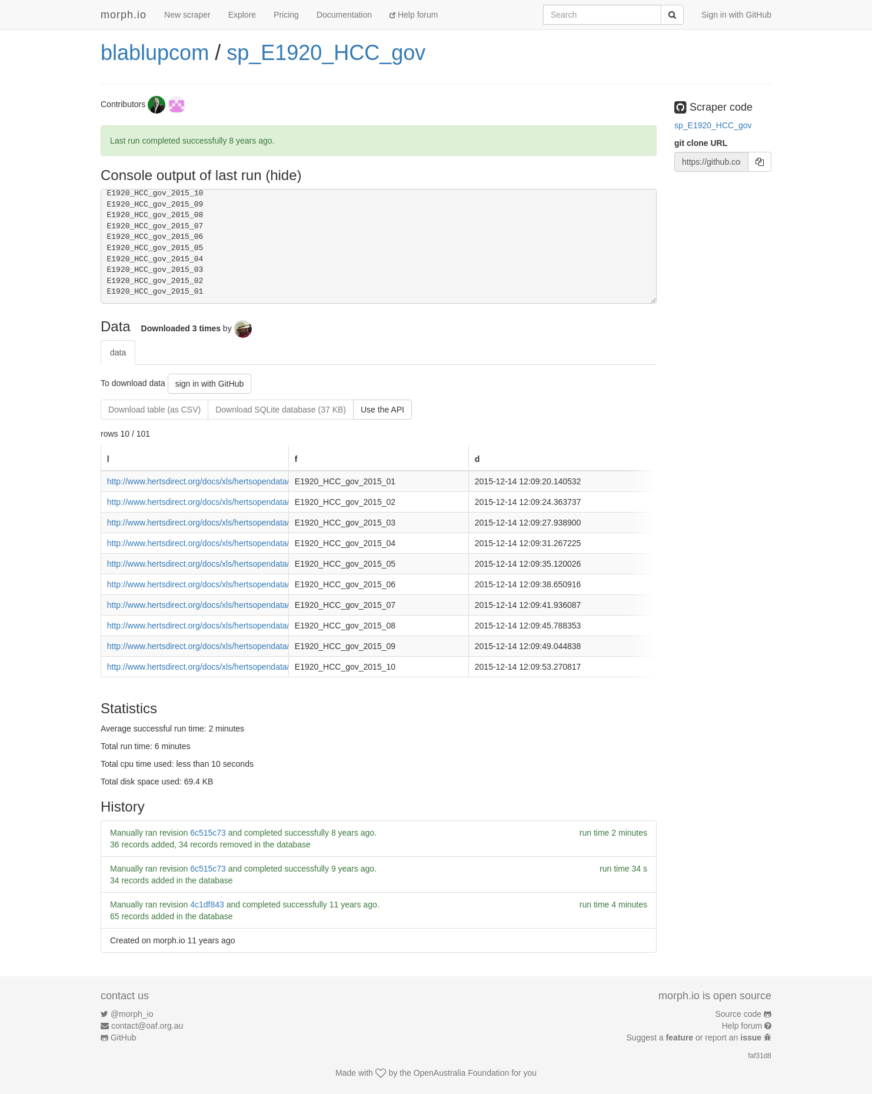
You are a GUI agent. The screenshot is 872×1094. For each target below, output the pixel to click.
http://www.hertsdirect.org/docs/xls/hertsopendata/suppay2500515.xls (233, 563)
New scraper (187, 14)
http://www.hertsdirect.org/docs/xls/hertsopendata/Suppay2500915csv (234, 646)
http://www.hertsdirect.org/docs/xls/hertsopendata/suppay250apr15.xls (235, 543)
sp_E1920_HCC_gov (326, 53)
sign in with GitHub (209, 383)
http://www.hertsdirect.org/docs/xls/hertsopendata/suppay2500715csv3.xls (242, 605)
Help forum (414, 14)
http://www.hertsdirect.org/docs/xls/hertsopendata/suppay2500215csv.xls (239, 502)
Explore (242, 14)
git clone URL (700, 143)
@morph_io (132, 1014)
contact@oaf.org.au (147, 1025)
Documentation (344, 14)
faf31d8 (759, 1056)
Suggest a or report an (695, 1037)
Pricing (286, 14)
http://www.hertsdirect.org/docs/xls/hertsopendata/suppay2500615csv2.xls (242, 584)
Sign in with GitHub (736, 14)
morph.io (124, 15)
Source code (738, 1014)
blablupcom (155, 53)
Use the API (382, 409)
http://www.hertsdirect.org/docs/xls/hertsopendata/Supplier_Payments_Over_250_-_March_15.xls (284, 522)
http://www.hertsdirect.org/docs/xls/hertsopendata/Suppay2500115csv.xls (240, 481)
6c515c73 (208, 832)
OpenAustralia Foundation (462, 1073)
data (118, 352)
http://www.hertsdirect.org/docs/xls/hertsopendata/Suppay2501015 (228, 666)
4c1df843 (207, 904)
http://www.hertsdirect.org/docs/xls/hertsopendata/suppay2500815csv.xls (239, 625)
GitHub (124, 1037)
